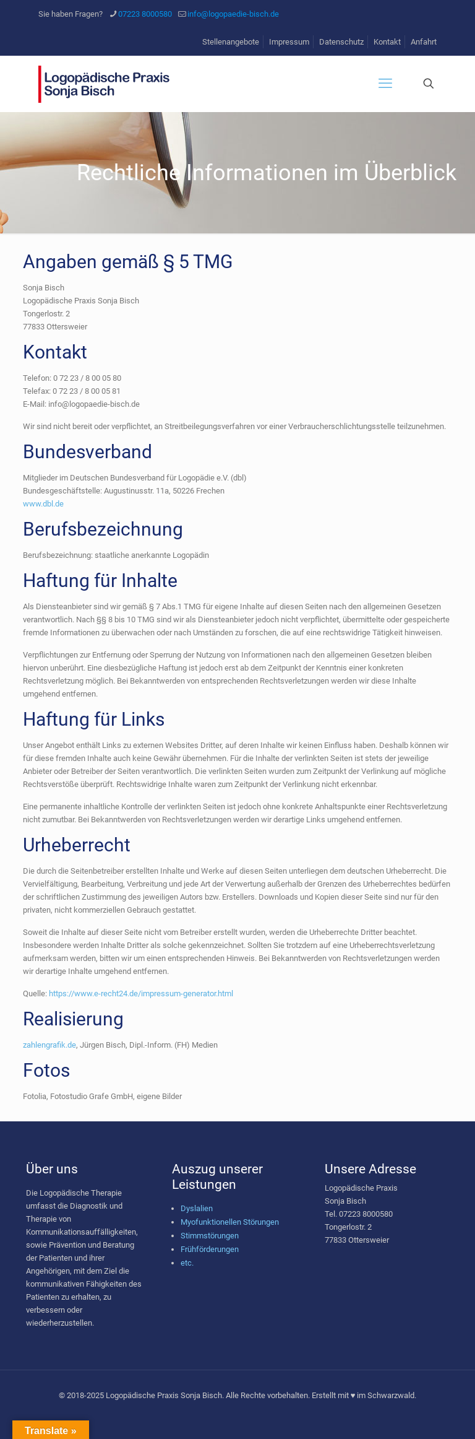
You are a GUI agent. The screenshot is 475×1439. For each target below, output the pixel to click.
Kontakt (387, 41)
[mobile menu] (385, 83)
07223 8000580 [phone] (145, 14)
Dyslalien (197, 1208)
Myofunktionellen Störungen (230, 1222)
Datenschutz (341, 41)
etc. (187, 1262)
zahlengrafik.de (49, 1045)
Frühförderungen (210, 1249)
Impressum (289, 41)
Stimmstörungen (210, 1235)
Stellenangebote (230, 41)
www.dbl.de (43, 503)
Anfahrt (424, 41)
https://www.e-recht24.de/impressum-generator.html (141, 993)
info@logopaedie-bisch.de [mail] (233, 14)
